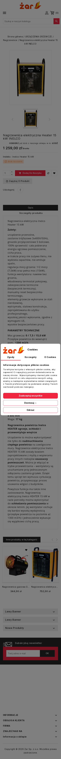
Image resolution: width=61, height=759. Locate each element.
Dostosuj (30, 403)
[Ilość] (6, 173)
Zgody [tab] (10, 357)
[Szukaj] (31, 21)
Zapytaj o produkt (17, 181)
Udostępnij (20, 190)
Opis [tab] (30, 207)
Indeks (7, 156)
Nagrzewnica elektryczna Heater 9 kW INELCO (45, 587)
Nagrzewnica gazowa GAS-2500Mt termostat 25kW (16, 587)
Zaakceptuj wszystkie (30, 395)
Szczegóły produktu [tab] (31, 213)
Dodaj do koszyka (30, 173)
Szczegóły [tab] (30, 357)
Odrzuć (30, 410)
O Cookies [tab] (50, 357)
